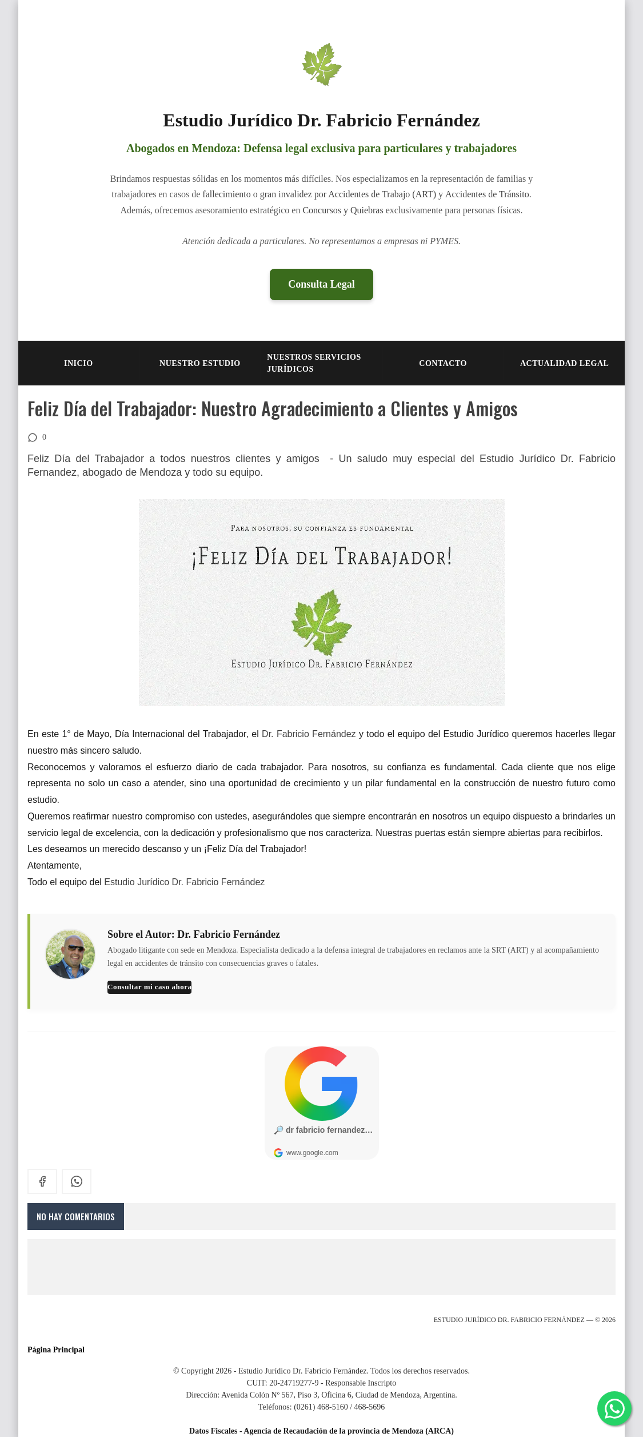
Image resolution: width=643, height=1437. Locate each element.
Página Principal (56, 1350)
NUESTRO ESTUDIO (200, 363)
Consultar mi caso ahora (149, 986)
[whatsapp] (76, 1181)
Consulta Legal (321, 284)
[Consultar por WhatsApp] (614, 1408)
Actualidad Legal (564, 363)
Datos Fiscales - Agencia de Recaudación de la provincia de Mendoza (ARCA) (321, 1431)
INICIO (78, 363)
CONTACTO (443, 363)
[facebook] (42, 1181)
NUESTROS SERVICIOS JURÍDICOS (314, 363)
